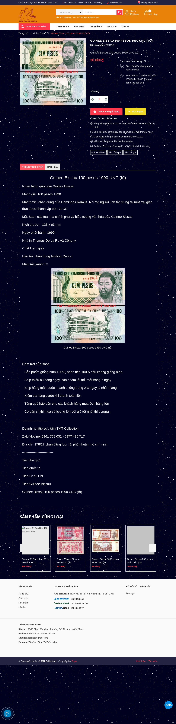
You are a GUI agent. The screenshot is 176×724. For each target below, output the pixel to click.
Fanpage (130, 593)
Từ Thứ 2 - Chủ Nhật (93, 2)
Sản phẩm (23, 602)
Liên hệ (22, 607)
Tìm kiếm (152, 661)
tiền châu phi (115, 152)
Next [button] (152, 548)
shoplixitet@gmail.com (36, 637)
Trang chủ (23, 593)
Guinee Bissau (98, 152)
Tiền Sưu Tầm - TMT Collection (43, 642)
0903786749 (115, 2)
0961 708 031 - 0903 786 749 (41, 633)
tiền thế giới (130, 152)
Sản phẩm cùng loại (42, 516)
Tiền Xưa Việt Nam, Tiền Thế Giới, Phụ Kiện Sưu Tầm (78, 17)
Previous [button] (24, 548)
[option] (35, 548)
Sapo (74, 661)
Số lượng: (95, 91)
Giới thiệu (23, 598)
